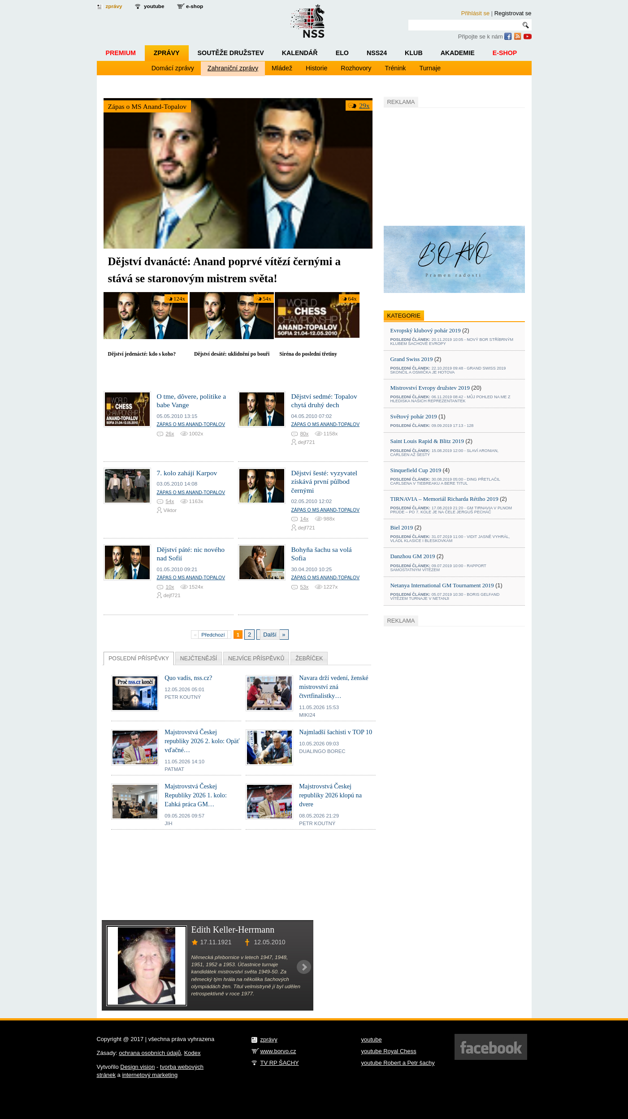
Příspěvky (138, 658)
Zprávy (167, 52)
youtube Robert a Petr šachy (398, 1062)
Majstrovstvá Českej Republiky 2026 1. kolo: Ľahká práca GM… (196, 795)
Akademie (458, 52)
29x (364, 105)
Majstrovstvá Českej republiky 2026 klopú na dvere (330, 795)
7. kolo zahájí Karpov (187, 473)
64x (352, 298)
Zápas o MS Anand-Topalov (147, 106)
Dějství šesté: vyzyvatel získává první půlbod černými (324, 481)
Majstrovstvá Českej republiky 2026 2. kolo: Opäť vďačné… (202, 740)
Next (304, 967)
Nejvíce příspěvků (256, 658)
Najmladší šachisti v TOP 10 (335, 732)
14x (304, 518)
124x (179, 298)
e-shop (194, 6)
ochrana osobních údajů (150, 1053)
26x (170, 433)
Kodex (192, 1053)
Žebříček (309, 658)
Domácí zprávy (173, 68)
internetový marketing (150, 1075)
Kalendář (300, 52)
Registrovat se (513, 13)
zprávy (114, 6)
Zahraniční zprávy (233, 68)
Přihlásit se (475, 13)
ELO (342, 52)
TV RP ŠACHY (279, 1062)
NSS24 (377, 52)
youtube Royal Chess (388, 1051)
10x (170, 587)
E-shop (505, 52)
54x (267, 298)
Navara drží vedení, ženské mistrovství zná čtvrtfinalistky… (333, 686)
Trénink (395, 68)
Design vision (137, 1066)
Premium (121, 52)
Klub (414, 52)
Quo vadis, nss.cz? (188, 677)
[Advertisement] (451, 165)
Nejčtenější (198, 658)
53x (304, 587)
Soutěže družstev (231, 52)
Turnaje (430, 68)
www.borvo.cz (278, 1051)
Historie (316, 68)
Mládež (282, 68)
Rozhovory (356, 68)
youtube (154, 6)
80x (304, 433)
